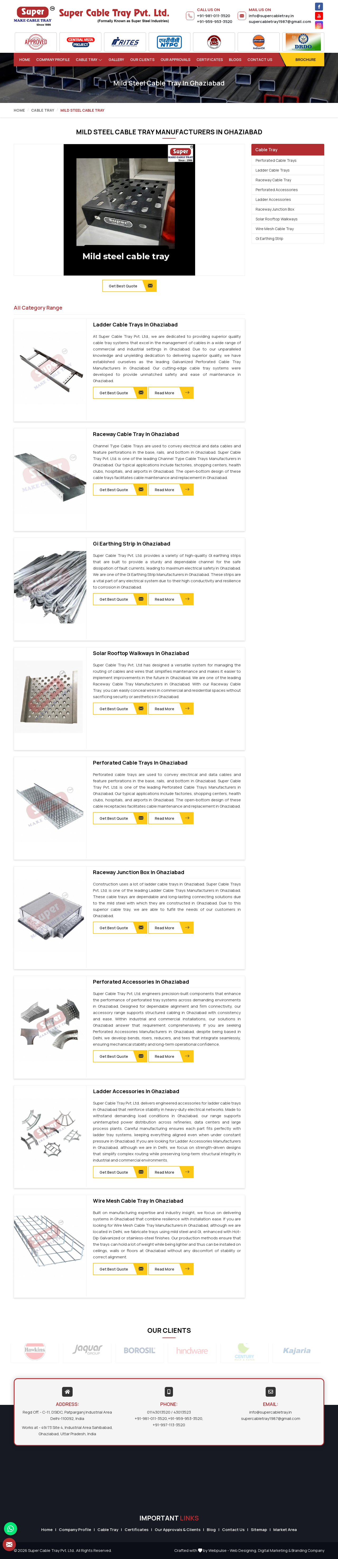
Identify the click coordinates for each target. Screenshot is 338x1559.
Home (24, 59)
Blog (211, 1529)
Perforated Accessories (277, 189)
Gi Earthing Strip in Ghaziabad (131, 544)
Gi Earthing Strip (269, 238)
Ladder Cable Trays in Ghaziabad (135, 324)
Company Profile (53, 59)
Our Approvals (175, 59)
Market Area (285, 1529)
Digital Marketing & (274, 1550)
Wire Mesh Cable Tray (275, 228)
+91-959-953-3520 (214, 21)
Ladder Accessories (273, 199)
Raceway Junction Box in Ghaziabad (138, 872)
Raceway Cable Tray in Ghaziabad (136, 434)
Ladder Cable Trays (273, 170)
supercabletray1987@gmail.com (280, 21)
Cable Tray (89, 59)
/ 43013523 (181, 1412)
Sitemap (259, 1529)
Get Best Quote (121, 392)
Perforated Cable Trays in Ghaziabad (140, 763)
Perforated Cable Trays (276, 160)
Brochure (305, 59)
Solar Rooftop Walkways (277, 218)
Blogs (235, 59)
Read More (172, 392)
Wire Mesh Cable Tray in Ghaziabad (138, 1201)
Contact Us (259, 59)
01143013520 (158, 1412)
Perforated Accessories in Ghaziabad (141, 982)
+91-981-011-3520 (213, 15)
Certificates (209, 59)
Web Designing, (243, 1550)
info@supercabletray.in (271, 15)
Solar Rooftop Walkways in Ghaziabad (141, 653)
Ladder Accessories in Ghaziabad (136, 1091)
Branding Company (308, 1550)
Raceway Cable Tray (273, 179)
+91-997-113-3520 (169, 1425)
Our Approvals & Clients (177, 1529)
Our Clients (142, 59)
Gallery (116, 59)
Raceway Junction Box (275, 209)
